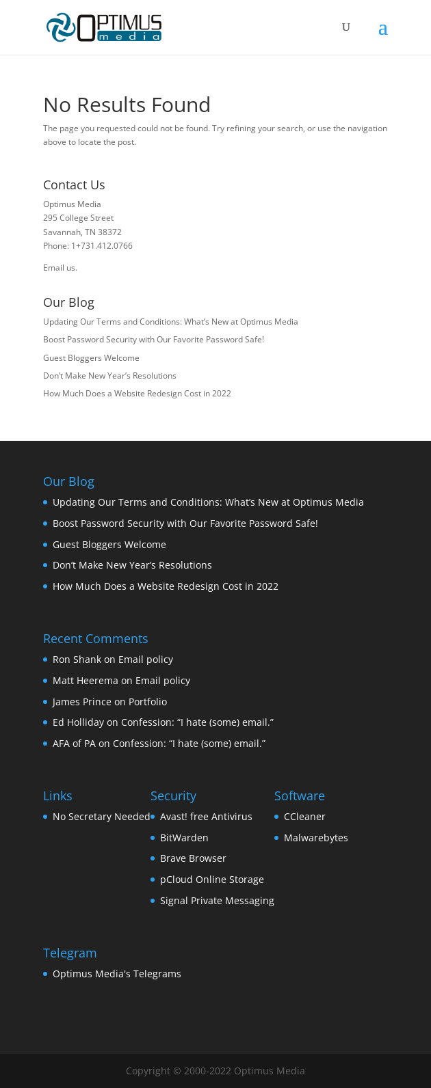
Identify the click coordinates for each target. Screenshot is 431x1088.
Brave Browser (193, 858)
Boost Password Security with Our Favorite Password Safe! (153, 339)
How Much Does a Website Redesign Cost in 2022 (137, 393)
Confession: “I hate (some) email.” (197, 722)
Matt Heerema (85, 680)
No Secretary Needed (102, 816)
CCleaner (305, 816)
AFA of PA (74, 743)
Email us (59, 267)
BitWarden (184, 837)
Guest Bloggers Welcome (91, 358)
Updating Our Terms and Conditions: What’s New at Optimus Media (170, 321)
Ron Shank (77, 659)
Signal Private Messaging (217, 900)
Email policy (145, 659)
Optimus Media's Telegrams (117, 973)
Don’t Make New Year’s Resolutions (110, 375)
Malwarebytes (316, 837)
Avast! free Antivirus (206, 816)
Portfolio (148, 701)
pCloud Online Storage (212, 879)
